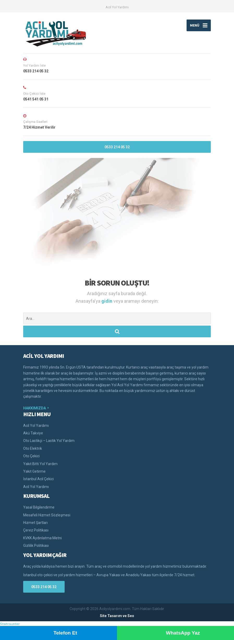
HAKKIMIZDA (34, 408)
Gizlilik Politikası (36, 545)
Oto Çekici (31, 456)
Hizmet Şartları (35, 523)
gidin (107, 301)
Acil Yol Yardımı (117, 7)
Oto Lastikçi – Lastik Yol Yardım (49, 441)
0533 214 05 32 (117, 147)
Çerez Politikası (35, 530)
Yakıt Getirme (34, 471)
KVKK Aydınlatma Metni (42, 538)
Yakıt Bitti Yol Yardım (40, 464)
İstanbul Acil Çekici (38, 479)
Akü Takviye (33, 433)
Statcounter (10, 624)
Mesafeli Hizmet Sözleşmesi (46, 515)
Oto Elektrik (32, 448)
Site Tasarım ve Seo (117, 616)
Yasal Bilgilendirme (38, 507)
